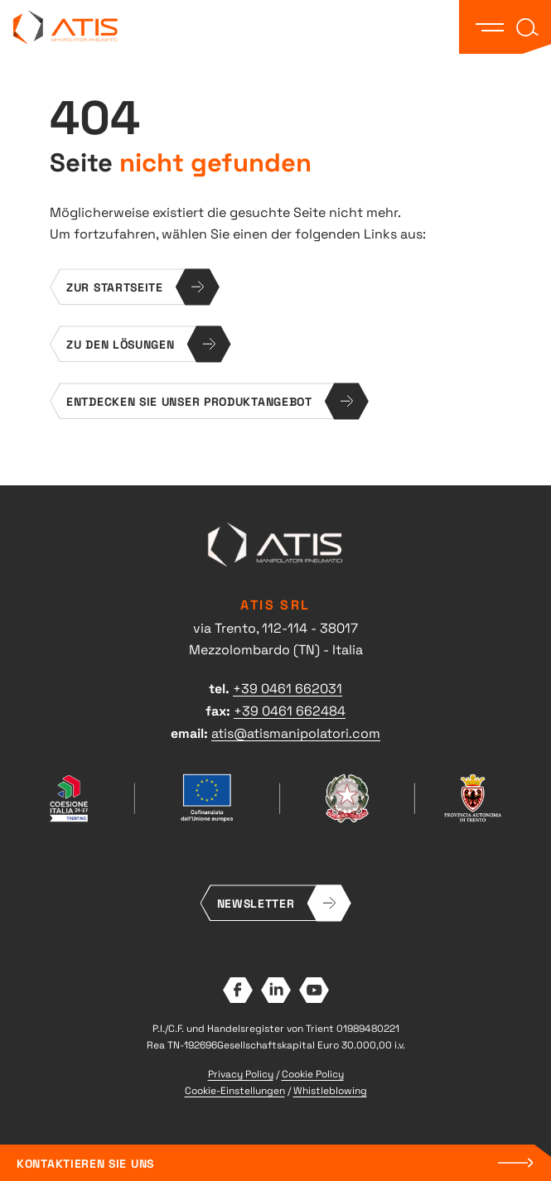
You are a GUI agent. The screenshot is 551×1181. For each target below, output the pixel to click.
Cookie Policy (313, 1073)
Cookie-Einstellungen (235, 1090)
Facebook (238, 990)
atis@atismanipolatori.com (295, 732)
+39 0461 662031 (287, 687)
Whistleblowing (330, 1090)
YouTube (314, 990)
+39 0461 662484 (290, 710)
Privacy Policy (240, 1073)
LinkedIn (276, 990)
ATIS (65, 27)
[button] (490, 27)
